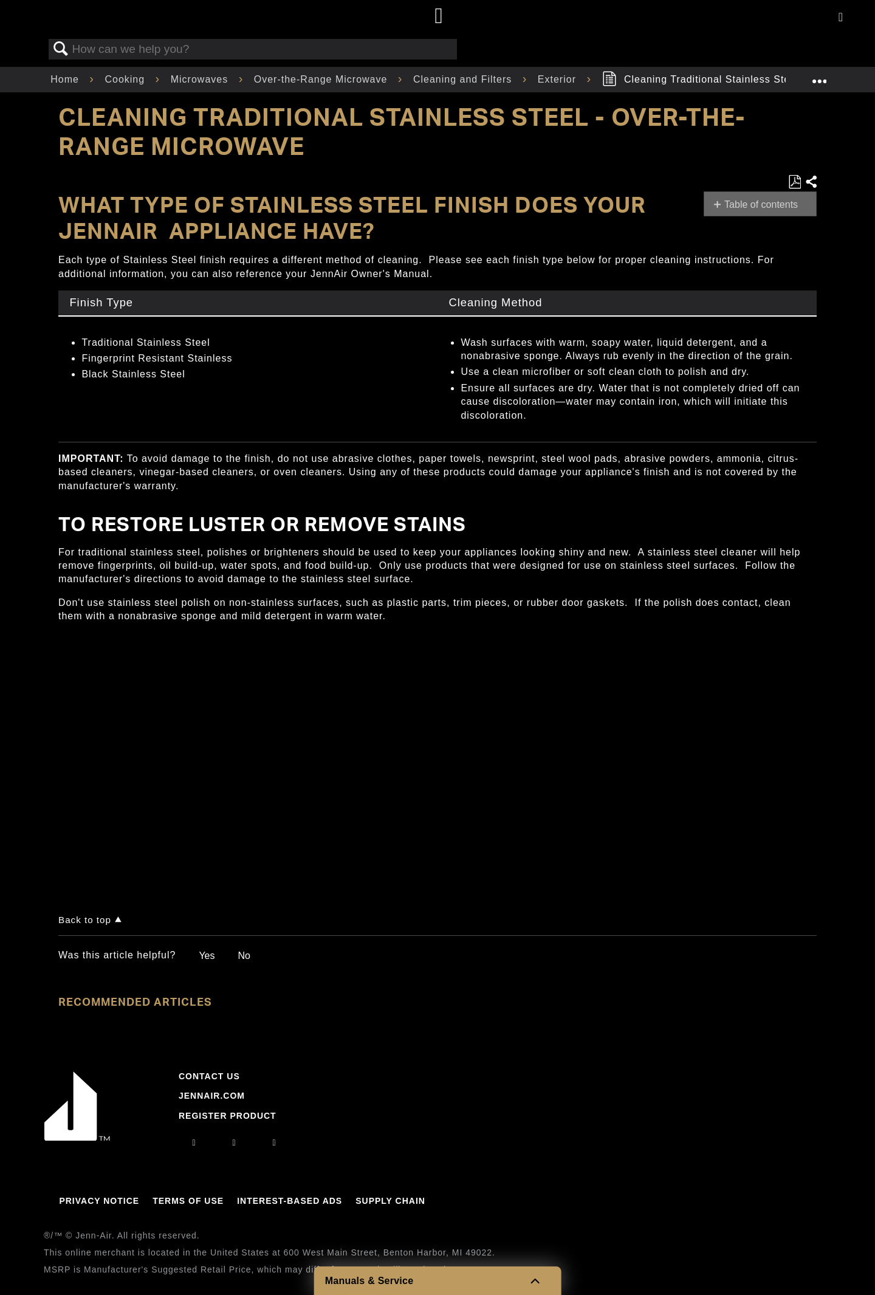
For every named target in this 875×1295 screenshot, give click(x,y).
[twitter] (274, 1142)
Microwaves (201, 79)
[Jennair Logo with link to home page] (77, 1137)
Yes (206, 955)
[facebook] (234, 1142)
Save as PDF (794, 182)
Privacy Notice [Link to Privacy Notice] (99, 1201)
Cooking (126, 79)
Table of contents (761, 204)
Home (66, 79)
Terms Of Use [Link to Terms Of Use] (188, 1201)
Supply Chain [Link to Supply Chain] (390, 1201)
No (244, 955)
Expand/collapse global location (819, 76)
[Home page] (439, 17)
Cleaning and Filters (464, 79)
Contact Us (209, 1076)
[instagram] (193, 1142)
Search (61, 49)
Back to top (84, 920)
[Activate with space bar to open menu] (841, 18)
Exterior (559, 79)
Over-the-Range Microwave (322, 79)
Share (811, 182)
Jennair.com (212, 1096)
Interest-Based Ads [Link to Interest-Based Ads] (289, 1201)
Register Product (227, 1116)
